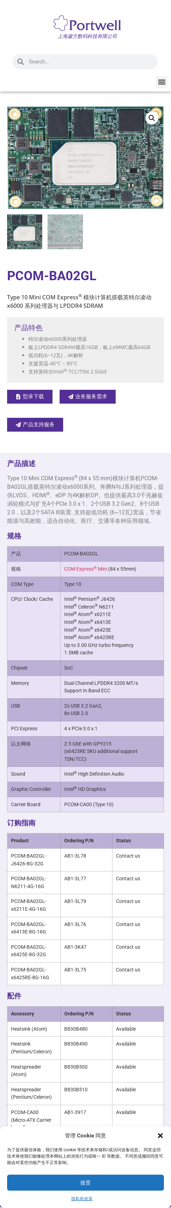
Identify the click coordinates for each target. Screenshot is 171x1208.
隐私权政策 (82, 1198)
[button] (160, 1135)
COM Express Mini (85, 570)
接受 (85, 1183)
